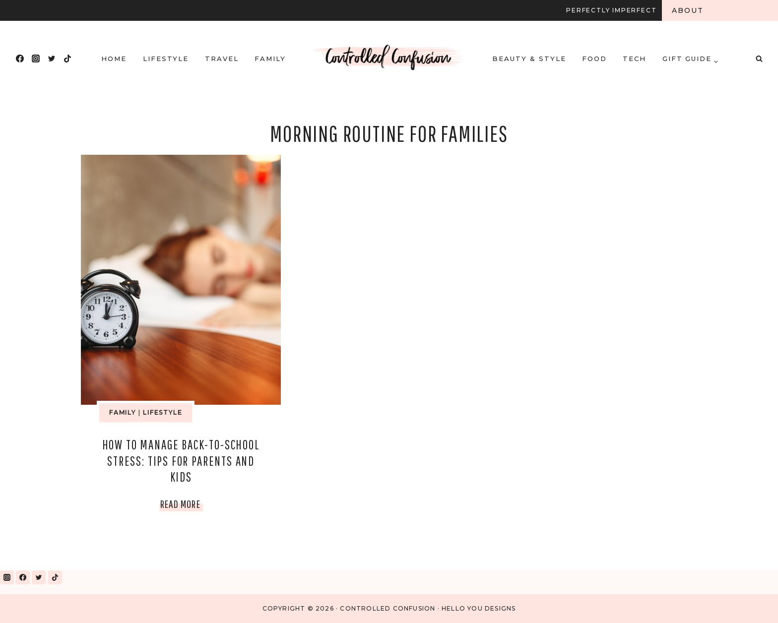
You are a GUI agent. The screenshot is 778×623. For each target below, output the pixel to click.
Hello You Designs (479, 608)
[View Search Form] (759, 58)
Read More (181, 504)
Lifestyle (166, 58)
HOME (114, 58)
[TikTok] (67, 58)
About (688, 10)
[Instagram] (36, 58)
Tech (634, 58)
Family (270, 58)
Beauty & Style (529, 58)
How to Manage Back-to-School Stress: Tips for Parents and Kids (181, 460)
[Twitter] (52, 58)
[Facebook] (20, 58)
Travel (222, 58)
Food (594, 58)
